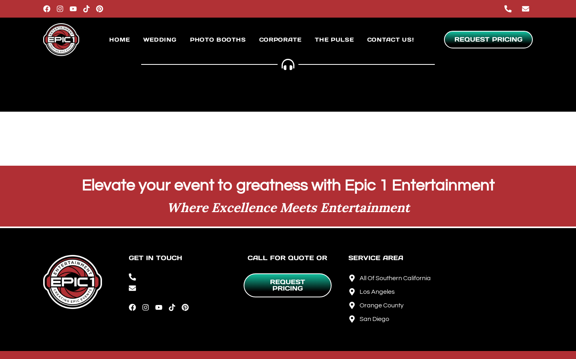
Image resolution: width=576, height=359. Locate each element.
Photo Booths (218, 39)
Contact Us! (390, 39)
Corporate (280, 39)
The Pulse (334, 39)
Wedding (160, 39)
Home (119, 39)
